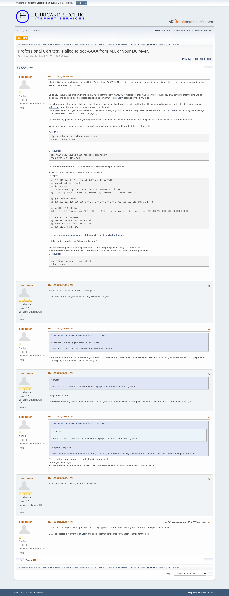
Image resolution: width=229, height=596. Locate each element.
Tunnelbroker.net (198, 30)
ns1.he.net (54, 107)
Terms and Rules (199, 592)
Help (189, 592)
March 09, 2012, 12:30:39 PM (60, 417)
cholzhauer (26, 285)
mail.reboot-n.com (115, 235)
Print (208, 68)
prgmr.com (71, 235)
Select (57, 132)
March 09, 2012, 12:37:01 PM (60, 478)
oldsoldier (25, 76)
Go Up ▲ (211, 592)
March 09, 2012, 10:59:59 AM (60, 77)
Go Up (20, 560)
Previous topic (190, 59)
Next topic (205, 59)
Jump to (169, 573)
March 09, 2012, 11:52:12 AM (60, 285)
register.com (117, 98)
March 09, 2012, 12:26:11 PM (60, 373)
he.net (74, 104)
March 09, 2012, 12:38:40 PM (60, 522)
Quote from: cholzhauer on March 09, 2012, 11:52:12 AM (79, 335)
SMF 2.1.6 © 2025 (21, 592)
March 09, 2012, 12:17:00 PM (60, 329)
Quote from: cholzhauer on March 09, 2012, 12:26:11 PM (79, 423)
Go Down (21, 68)
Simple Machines (36, 592)
